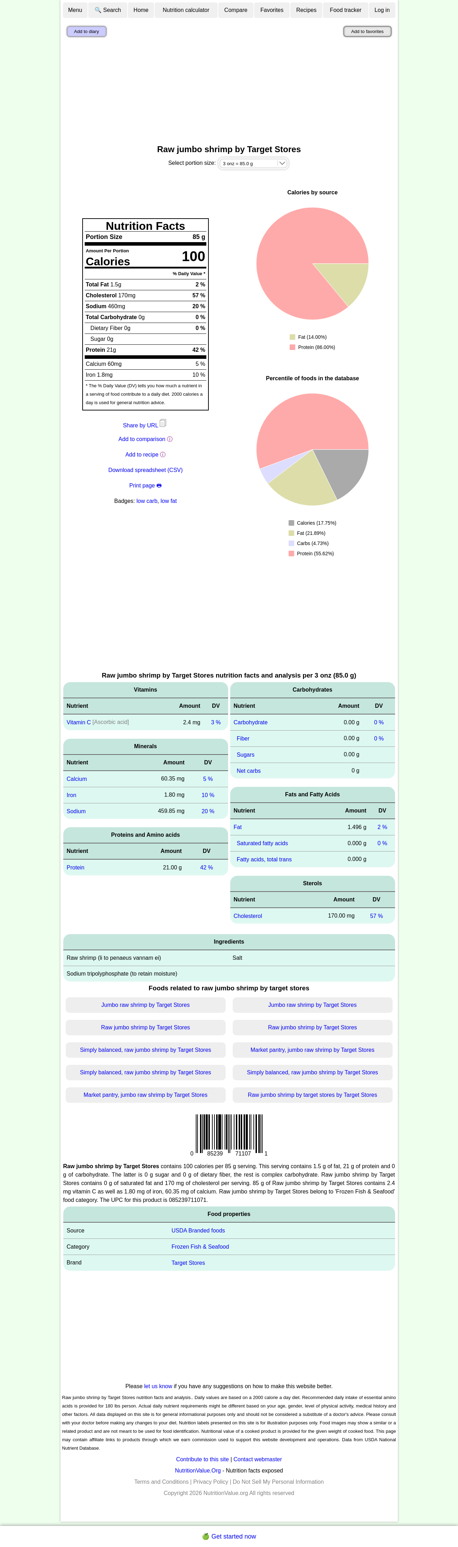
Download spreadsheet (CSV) (145, 470)
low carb (146, 501)
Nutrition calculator (186, 10)
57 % (376, 916)
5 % (208, 779)
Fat (238, 827)
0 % (379, 722)
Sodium (76, 811)
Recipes (306, 10)
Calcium (77, 779)
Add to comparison (141, 439)
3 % (216, 722)
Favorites (272, 10)
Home (141, 10)
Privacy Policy (210, 1482)
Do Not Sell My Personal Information (278, 1482)
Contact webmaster (257, 1459)
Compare (235, 10)
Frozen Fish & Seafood (200, 1247)
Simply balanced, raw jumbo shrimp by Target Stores (145, 1050)
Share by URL (145, 425)
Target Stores (188, 1263)
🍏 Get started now (229, 1536)
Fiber (243, 739)
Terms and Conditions (161, 1482)
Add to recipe (142, 455)
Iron (72, 795)
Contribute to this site (202, 1459)
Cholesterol (248, 916)
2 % (382, 827)
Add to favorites (367, 31)
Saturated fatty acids (262, 843)
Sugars (245, 755)
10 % (208, 795)
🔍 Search (108, 10)
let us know (158, 1386)
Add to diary (86, 31)
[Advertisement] (229, 92)
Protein (76, 867)
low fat (169, 501)
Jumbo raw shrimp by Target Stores (145, 1005)
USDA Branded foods (198, 1231)
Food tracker (346, 10)
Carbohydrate (251, 722)
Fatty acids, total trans (264, 859)
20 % (208, 811)
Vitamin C (79, 722)
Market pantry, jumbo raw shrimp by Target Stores (312, 1050)
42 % (206, 867)
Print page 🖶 (145, 485)
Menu (75, 10)
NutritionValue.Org (198, 1471)
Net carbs (248, 771)
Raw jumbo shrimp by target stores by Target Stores (312, 1095)
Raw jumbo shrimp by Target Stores (145, 1027)
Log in (382, 10)
